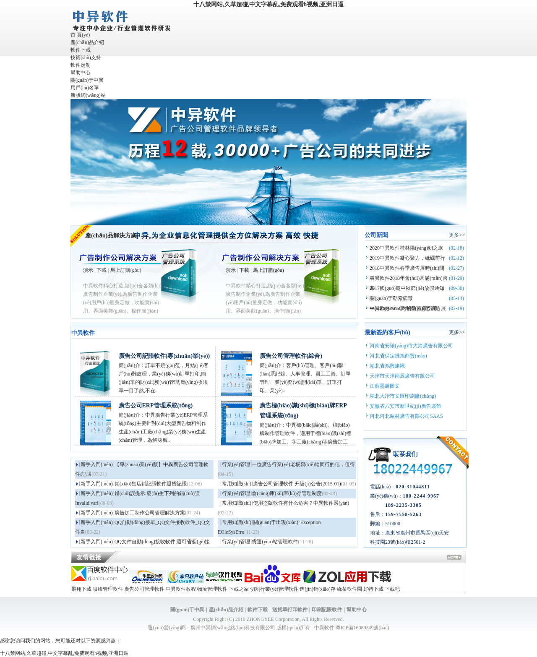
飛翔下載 (81, 589)
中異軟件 (324, 628)
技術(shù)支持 (85, 57)
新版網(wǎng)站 (88, 95)
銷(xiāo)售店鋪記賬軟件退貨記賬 (151, 484)
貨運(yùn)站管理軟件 (275, 542)
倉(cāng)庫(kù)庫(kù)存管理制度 (287, 493)
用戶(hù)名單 (84, 88)
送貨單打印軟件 (290, 610)
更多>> (457, 235)
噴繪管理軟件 (108, 589)
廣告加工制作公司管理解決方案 (150, 513)
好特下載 (373, 589)
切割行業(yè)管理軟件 (274, 589)
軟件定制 (80, 65)
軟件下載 (80, 50)
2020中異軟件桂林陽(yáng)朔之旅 (406, 248)
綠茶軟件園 (349, 589)
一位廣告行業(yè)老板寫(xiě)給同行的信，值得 (303, 464)
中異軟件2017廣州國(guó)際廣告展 (408, 308)
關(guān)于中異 (87, 80)
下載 (101, 270)
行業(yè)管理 (236, 464)
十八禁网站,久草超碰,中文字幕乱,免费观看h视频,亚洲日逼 (268, 4)
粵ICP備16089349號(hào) (362, 628)
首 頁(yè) (80, 35)
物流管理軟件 (212, 589)
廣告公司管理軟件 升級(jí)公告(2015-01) (297, 484)
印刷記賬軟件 (327, 610)
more (454, 558)
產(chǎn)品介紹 (87, 42)
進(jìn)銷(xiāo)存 (317, 589)
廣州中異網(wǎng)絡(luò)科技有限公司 (233, 628)
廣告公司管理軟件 (144, 589)
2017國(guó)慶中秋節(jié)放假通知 (407, 288)
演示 (88, 270)
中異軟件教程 (181, 589)
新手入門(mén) (97, 464)
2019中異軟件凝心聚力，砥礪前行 (407, 258)
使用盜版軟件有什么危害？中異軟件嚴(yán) (301, 503)
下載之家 (239, 589)
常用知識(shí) (236, 484)
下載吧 (392, 589)
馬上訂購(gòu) (125, 270)
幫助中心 (80, 73)
